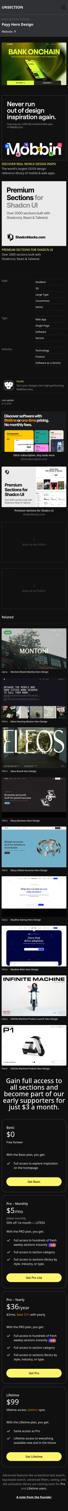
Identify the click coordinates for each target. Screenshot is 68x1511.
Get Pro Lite (34, 1278)
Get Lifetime (34, 1457)
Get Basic (34, 1182)
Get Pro (34, 1373)
